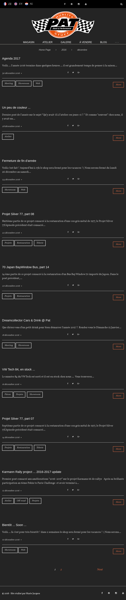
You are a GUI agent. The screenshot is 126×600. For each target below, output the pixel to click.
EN (20, 4)
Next (100, 570)
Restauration (23, 242)
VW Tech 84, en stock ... (18, 369)
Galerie (66, 42)
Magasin (28, 42)
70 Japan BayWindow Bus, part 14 (25, 267)
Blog (103, 42)
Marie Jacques (33, 593)
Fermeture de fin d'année (19, 161)
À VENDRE (86, 42)
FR (9, 4)
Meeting (8, 83)
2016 (63, 50)
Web (37, 83)
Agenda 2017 (11, 58)
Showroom (23, 83)
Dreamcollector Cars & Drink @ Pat (26, 320)
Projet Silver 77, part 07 (18, 418)
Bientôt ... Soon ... (14, 525)
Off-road (21, 500)
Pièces (7, 394)
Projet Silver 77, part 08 (18, 214)
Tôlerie (39, 242)
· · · (116, 42)
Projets (8, 242)
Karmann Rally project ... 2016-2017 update (31, 472)
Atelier (48, 42)
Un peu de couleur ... (16, 107)
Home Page (45, 50)
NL (31, 4)
